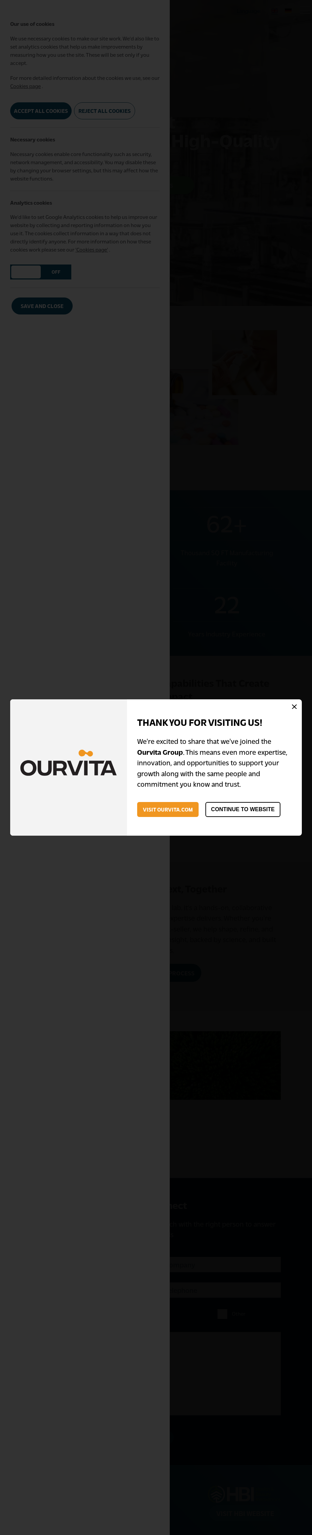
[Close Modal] (294, 707)
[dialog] (156, 767)
